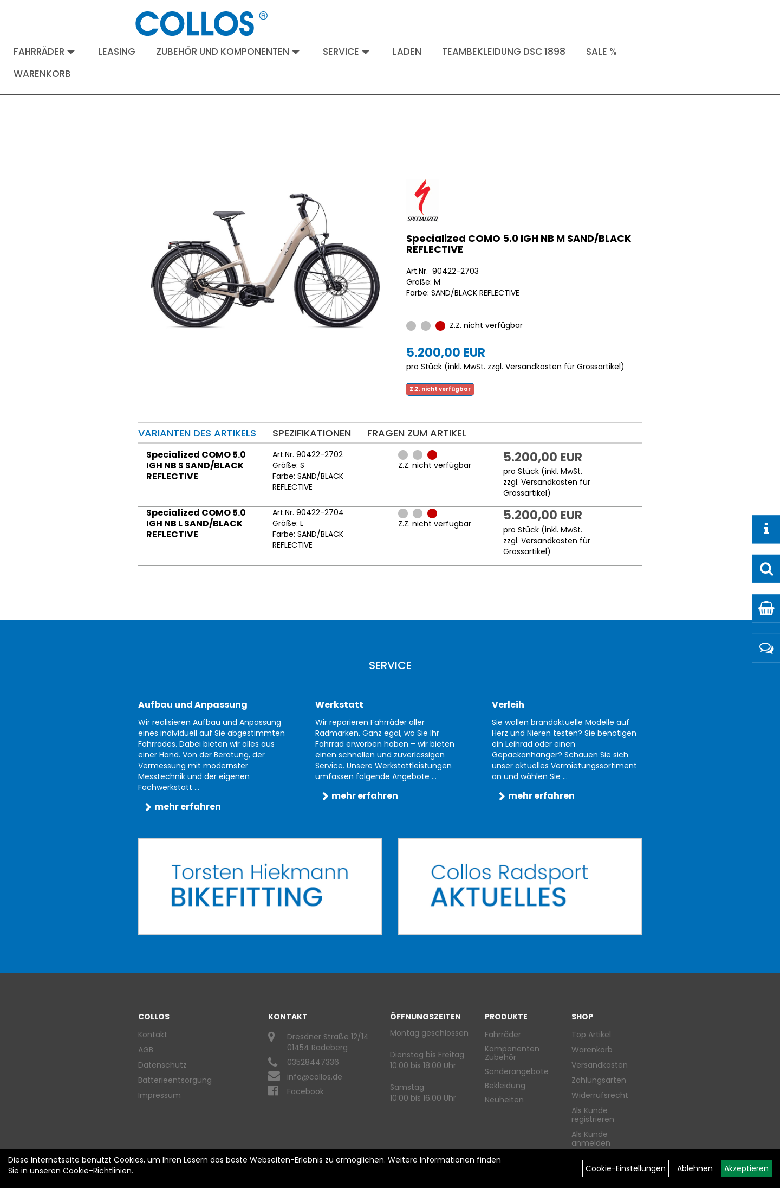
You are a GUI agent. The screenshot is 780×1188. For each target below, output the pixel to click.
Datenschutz (162, 1064)
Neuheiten (504, 1099)
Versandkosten (599, 1064)
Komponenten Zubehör (512, 1053)
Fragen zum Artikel (416, 433)
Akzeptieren (746, 1168)
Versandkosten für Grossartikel (563, 366)
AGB (145, 1049)
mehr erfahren (187, 806)
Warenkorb (42, 73)
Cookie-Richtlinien (97, 1170)
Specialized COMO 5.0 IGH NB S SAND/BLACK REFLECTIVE (196, 465)
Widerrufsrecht (599, 1095)
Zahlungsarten (598, 1080)
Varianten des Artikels (197, 433)
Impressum (159, 1095)
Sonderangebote (517, 1071)
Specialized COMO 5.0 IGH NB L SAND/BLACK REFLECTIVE (196, 523)
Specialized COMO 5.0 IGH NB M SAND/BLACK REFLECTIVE (518, 244)
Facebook (305, 1091)
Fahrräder (44, 51)
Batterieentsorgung (175, 1080)
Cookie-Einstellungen (626, 1168)
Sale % (601, 51)
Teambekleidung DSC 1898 (504, 51)
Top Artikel (591, 1034)
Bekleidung (505, 1085)
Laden (407, 51)
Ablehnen (695, 1168)
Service (346, 51)
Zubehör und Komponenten (228, 51)
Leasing (116, 51)
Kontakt (152, 1034)
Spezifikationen (311, 433)
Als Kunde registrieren (592, 1115)
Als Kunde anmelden (590, 1138)
